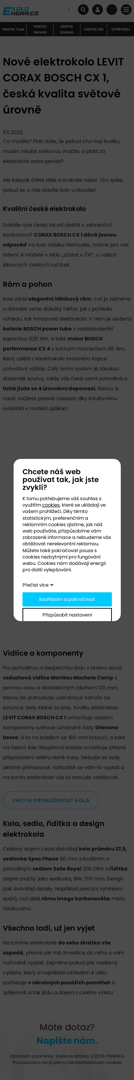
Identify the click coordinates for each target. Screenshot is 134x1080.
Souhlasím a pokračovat (67, 599)
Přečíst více (36, 585)
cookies (51, 505)
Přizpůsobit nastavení (67, 615)
